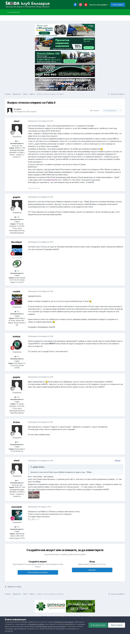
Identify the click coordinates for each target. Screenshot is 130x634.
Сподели (94, 110)
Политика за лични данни (63, 622)
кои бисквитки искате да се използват (51, 626)
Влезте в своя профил (99, 5)
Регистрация (118, 5)
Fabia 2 (34, 112)
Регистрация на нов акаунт (38, 572)
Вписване (92, 570)
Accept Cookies (98, 625)
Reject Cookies (117, 625)
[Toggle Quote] (31, 467)
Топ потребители (13, 12)
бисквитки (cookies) (36, 624)
